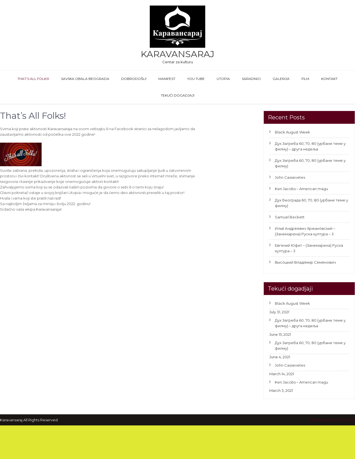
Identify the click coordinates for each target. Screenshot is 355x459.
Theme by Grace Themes (332, 420)
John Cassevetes (290, 177)
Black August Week (292, 132)
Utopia (223, 79)
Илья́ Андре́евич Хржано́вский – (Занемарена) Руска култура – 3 (305, 231)
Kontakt (329, 79)
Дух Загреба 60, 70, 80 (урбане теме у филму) (310, 163)
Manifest (166, 79)
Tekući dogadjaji (177, 95)
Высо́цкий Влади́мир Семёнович (305, 262)
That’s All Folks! (33, 79)
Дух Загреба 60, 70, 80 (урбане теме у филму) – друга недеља (310, 146)
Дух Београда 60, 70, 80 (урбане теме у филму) (311, 203)
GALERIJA (281, 79)
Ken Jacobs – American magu (301, 188)
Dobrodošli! (133, 79)
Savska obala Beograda (85, 79)
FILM (305, 79)
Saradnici (251, 79)
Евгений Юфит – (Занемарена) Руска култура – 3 (309, 248)
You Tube (196, 79)
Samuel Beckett (290, 217)
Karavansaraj (177, 54)
